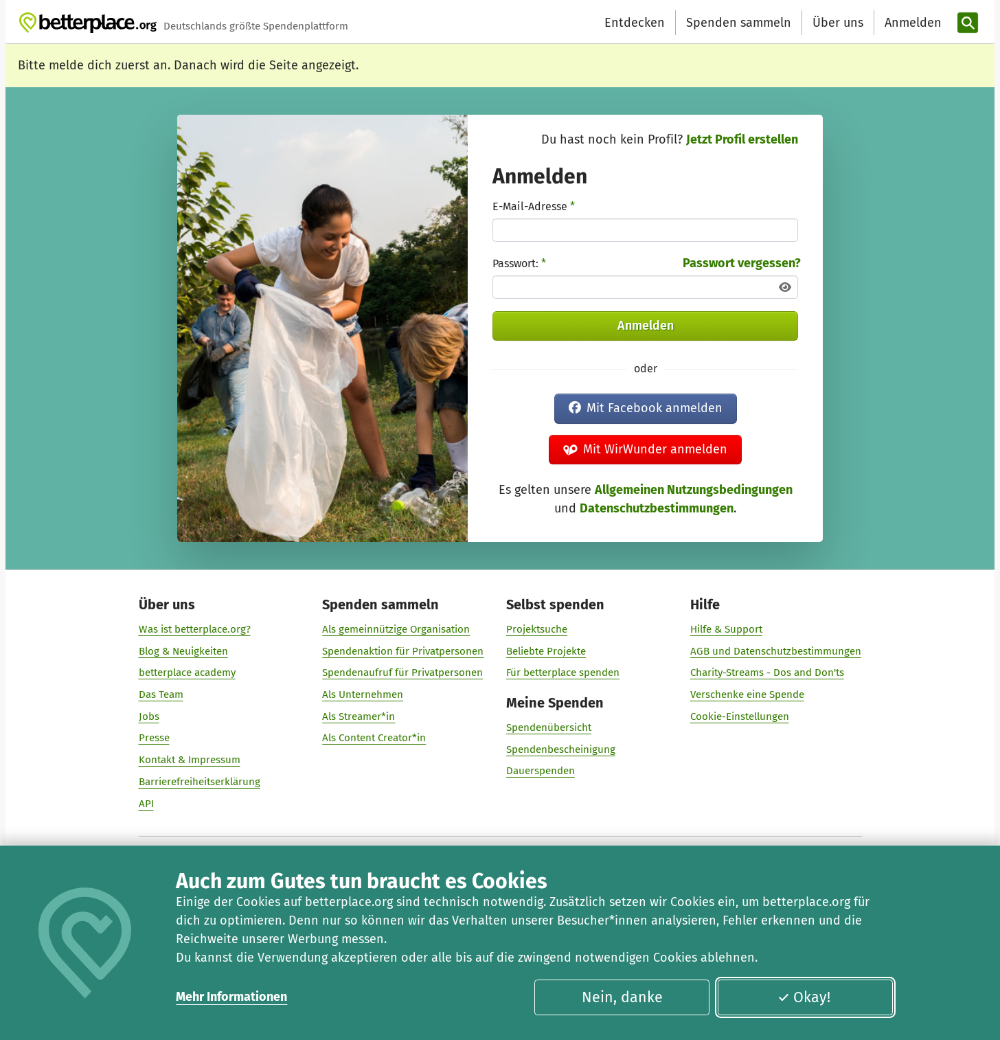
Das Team (161, 694)
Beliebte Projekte (546, 650)
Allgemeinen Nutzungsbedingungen (694, 489)
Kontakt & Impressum (189, 760)
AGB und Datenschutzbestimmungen (775, 650)
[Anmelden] (911, 23)
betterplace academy (187, 672)
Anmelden (645, 325)
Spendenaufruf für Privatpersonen (402, 672)
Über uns (837, 22)
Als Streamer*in (358, 716)
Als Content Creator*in (374, 738)
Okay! (803, 997)
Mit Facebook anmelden (646, 408)
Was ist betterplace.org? (195, 629)
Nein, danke (622, 997)
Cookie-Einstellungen (739, 716)
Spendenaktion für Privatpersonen (403, 650)
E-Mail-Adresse (533, 206)
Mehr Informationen (231, 996)
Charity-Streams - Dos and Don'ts (767, 672)
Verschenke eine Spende (747, 694)
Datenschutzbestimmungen (657, 508)
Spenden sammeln (738, 22)
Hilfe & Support (726, 629)
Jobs (149, 716)
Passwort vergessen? (742, 263)
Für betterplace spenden (563, 672)
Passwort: (519, 263)
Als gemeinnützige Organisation (396, 629)
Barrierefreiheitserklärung (199, 781)
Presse (154, 738)
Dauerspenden (540, 771)
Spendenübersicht (548, 727)
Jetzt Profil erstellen (742, 139)
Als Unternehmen (362, 694)
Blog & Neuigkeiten (183, 650)
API (146, 803)
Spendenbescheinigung (560, 749)
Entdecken (634, 22)
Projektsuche (536, 629)
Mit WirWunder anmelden (645, 449)
